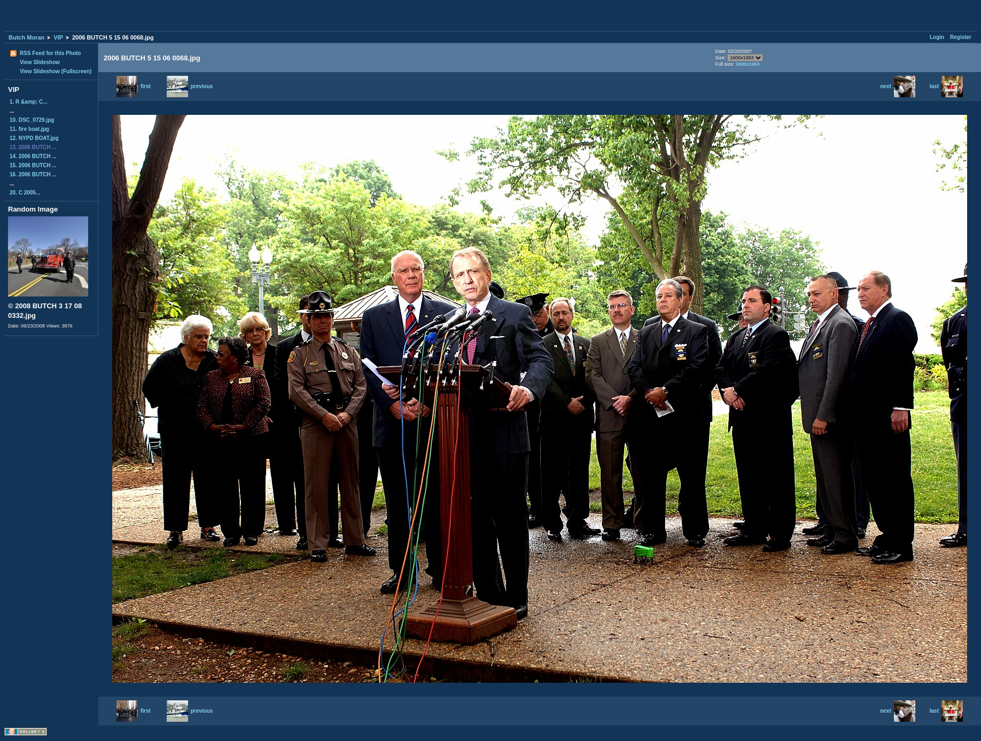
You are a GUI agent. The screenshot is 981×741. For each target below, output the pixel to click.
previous (190, 86)
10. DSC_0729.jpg (32, 120)
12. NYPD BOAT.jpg (34, 138)
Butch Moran (26, 37)
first (133, 86)
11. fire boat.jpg (29, 129)
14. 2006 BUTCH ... (33, 156)
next (897, 86)
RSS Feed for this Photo (50, 53)
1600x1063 (747, 64)
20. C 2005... (25, 193)
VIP (58, 37)
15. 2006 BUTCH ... (33, 165)
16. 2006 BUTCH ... (33, 174)
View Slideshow (40, 62)
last (946, 86)
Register (960, 37)
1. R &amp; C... (29, 102)
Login (937, 37)
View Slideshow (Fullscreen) (55, 71)
